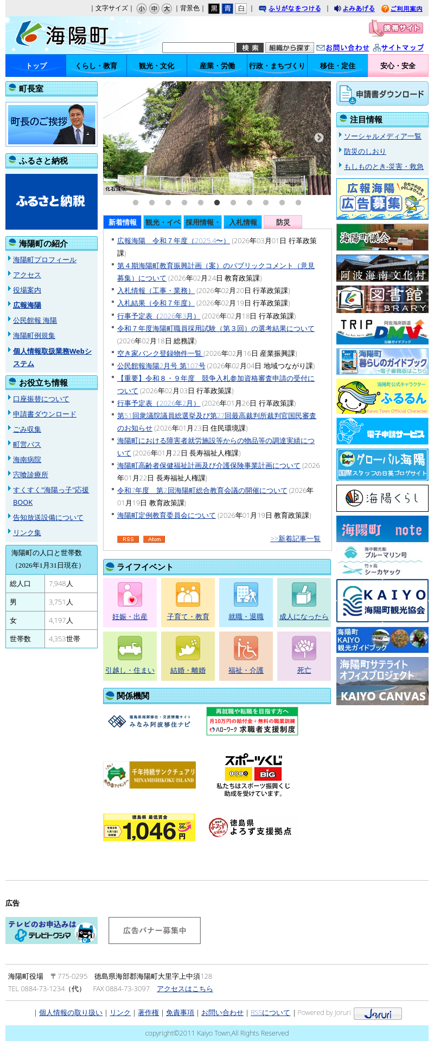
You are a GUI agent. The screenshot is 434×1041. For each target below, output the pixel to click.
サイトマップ (409, 48)
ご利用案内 (410, 9)
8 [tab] (249, 203)
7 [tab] (233, 203)
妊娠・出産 (130, 616)
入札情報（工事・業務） (156, 290)
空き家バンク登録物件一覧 (160, 353)
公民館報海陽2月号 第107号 (161, 365)
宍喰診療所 (30, 474)
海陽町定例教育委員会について (166, 515)
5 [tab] (200, 203)
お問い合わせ (353, 48)
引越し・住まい (130, 670)
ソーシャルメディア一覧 (383, 136)
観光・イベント (163, 222)
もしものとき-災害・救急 (384, 166)
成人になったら (304, 616)
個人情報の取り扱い (71, 1012)
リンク (120, 1012)
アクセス (27, 274)
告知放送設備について (48, 517)
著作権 (148, 1012)
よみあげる (364, 9)
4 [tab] (184, 203)
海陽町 (66, 35)
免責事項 (180, 1012)
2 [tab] (151, 203)
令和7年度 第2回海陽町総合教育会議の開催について (202, 490)
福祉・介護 (246, 670)
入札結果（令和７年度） (156, 303)
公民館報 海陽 (35, 320)
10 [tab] (282, 203)
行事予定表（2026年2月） (158, 403)
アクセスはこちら (185, 988)
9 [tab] (265, 203)
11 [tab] (298, 203)
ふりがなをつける (300, 9)
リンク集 (27, 532)
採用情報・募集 (204, 222)
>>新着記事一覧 (295, 538)
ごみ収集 (27, 429)
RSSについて (270, 1012)
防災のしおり (365, 151)
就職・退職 (246, 616)
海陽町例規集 (34, 335)
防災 (283, 222)
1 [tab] (135, 203)
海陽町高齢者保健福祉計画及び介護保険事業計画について (209, 465)
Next (319, 138)
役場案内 (27, 290)
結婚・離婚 (188, 670)
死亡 (304, 670)
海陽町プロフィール (44, 259)
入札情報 (243, 222)
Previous (115, 138)
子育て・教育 (188, 616)
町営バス (27, 444)
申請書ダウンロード (44, 414)
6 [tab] (217, 203)
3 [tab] (168, 203)
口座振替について (41, 399)
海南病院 (27, 459)
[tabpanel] (217, 138)
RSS (128, 539)
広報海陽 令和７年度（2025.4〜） (173, 240)
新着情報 (122, 222)
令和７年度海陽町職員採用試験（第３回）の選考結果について (216, 328)
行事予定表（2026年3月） (158, 316)
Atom (154, 539)
